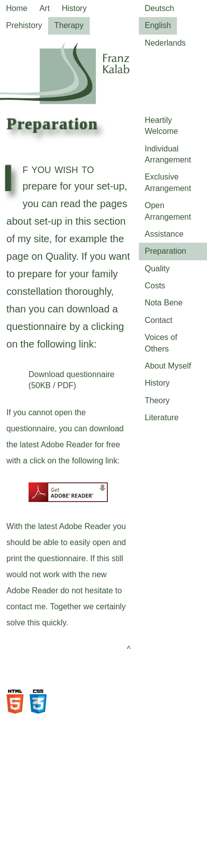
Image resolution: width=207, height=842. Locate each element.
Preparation (165, 251)
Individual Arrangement (168, 154)
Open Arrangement (168, 211)
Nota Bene (164, 302)
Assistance (164, 234)
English (158, 25)
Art (45, 8)
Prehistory (24, 25)
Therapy (69, 25)
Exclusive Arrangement (168, 182)
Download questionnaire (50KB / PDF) (72, 380)
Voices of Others (161, 343)
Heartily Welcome (161, 125)
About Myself (168, 366)
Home (17, 8)
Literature (162, 417)
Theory (157, 400)
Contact (158, 320)
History (74, 8)
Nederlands (165, 43)
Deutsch (159, 8)
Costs (155, 285)
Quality (157, 268)
